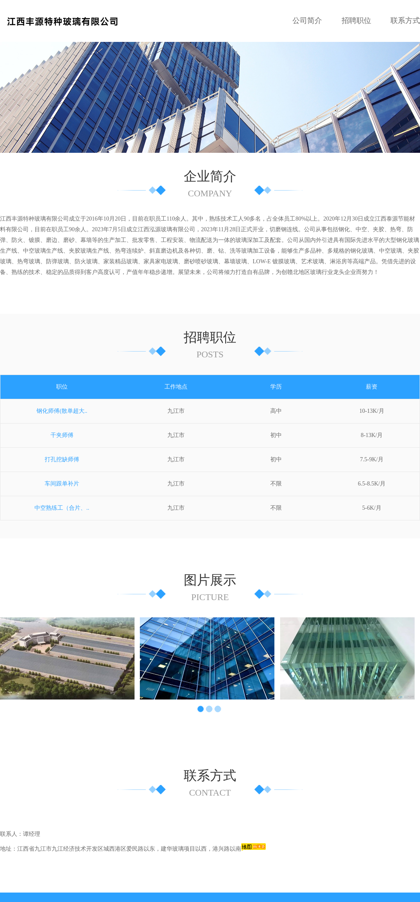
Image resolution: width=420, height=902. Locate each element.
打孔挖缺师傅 (62, 430)
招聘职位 (356, 20)
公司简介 (307, 20)
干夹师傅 (61, 406)
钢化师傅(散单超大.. (62, 382)
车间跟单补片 (62, 454)
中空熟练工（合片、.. (61, 479)
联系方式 (405, 20)
